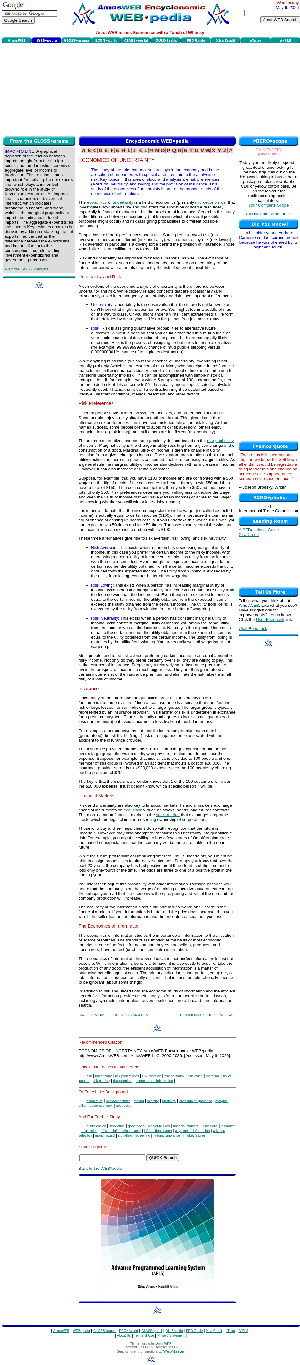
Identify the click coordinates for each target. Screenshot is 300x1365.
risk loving (195, 1076)
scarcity (153, 1101)
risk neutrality (174, 1076)
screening (142, 1135)
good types (136, 1126)
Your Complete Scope (268, 205)
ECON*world (128, 1331)
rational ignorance (166, 1135)
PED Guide (194, 1331)
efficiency (169, 1101)
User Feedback (270, 619)
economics (97, 202)
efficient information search (121, 1131)
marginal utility (220, 440)
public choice (96, 1126)
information (89, 1131)
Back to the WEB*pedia (100, 1168)
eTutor (230, 1331)
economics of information (154, 1081)
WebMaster (173, 1351)
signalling (125, 1135)
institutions (209, 1126)
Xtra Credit (249, 534)
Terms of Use (144, 1335)
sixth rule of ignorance (195, 1101)
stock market (168, 814)
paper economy (101, 1105)
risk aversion (151, 1076)
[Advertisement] (151, 89)
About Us (124, 1335)
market (139, 1101)
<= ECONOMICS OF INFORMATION (114, 1015)
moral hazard (105, 1135)
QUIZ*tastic (174, 1331)
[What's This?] (268, 154)
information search (158, 1131)
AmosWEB (61, 1331)
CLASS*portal (151, 1331)
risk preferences (127, 1076)
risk (143, 207)
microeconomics (210, 202)
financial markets (185, 1126)
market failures (159, 1126)
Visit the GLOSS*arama (27, 269)
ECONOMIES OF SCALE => (206, 1015)
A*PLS (243, 1331)
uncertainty (123, 202)
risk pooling (101, 1081)
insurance (228, 1126)
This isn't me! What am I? (268, 214)
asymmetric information (192, 1131)
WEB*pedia (81, 1331)
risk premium (122, 1081)
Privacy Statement (170, 1335)
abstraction (124, 1105)
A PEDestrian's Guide (259, 529)
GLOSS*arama (104, 1331)
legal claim (133, 810)
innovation (117, 1126)
